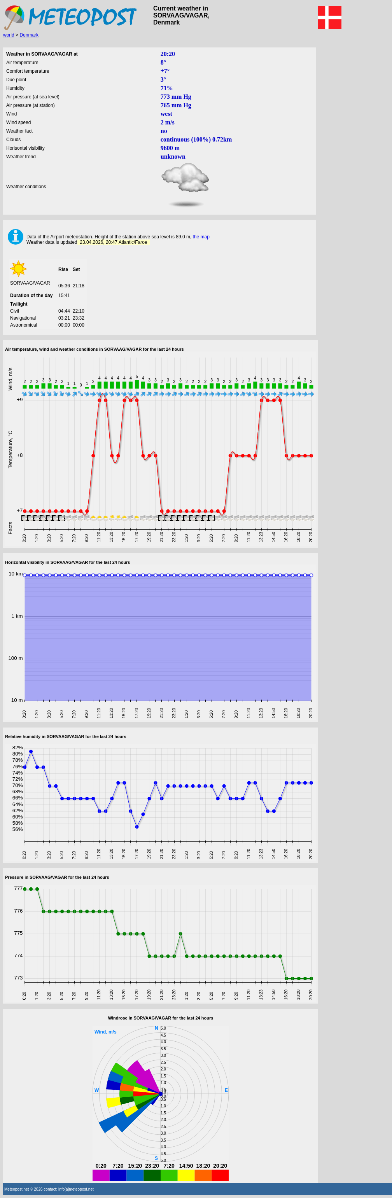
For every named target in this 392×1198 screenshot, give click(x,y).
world (8, 35)
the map (201, 237)
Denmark (28, 35)
